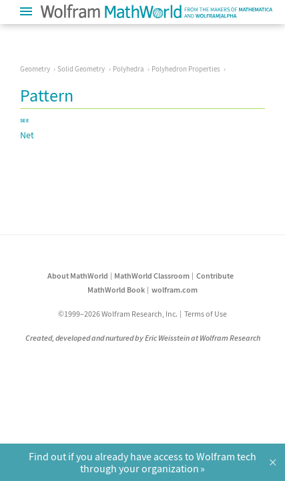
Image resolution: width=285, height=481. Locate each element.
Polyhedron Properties (186, 68)
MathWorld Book (116, 290)
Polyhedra (128, 68)
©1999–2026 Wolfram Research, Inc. (118, 314)
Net (27, 135)
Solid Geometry (81, 68)
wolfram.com (175, 290)
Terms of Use (205, 314)
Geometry (35, 68)
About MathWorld (77, 276)
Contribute (215, 276)
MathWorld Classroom (152, 276)
